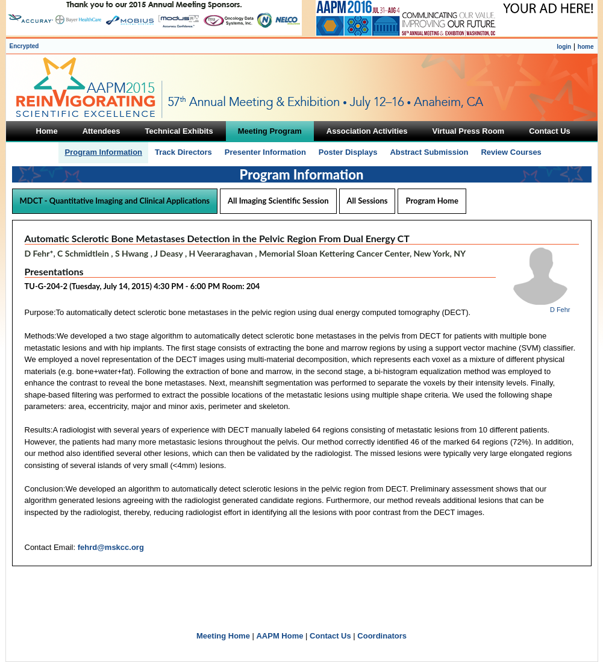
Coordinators (382, 635)
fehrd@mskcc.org (111, 547)
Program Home (431, 200)
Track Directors (183, 152)
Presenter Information (265, 152)
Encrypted (24, 46)
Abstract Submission (429, 152)
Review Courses (511, 152)
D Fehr (560, 309)
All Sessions (367, 200)
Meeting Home (223, 635)
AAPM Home (279, 635)
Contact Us (330, 635)
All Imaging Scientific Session (278, 200)
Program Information (103, 152)
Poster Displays (348, 152)
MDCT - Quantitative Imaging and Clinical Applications (115, 200)
